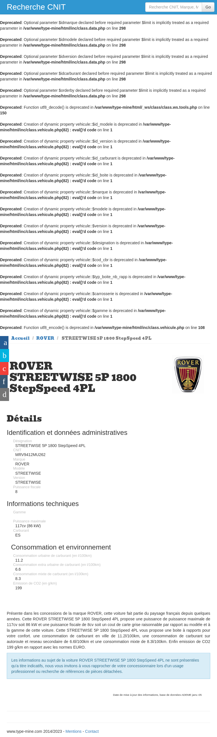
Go (208, 7)
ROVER (45, 338)
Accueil (20, 338)
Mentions (74, 731)
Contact (92, 731)
